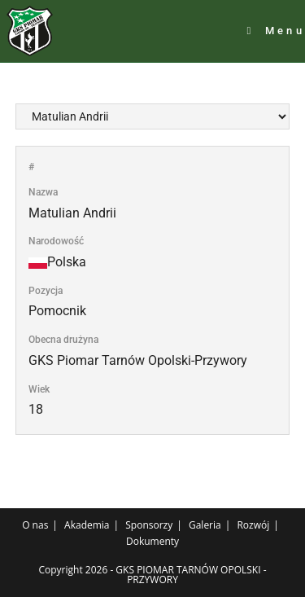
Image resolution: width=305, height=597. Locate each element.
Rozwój (253, 525)
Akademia (86, 525)
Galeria (205, 525)
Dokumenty (152, 541)
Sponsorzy (148, 525)
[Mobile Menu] (275, 31)
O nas (35, 525)
